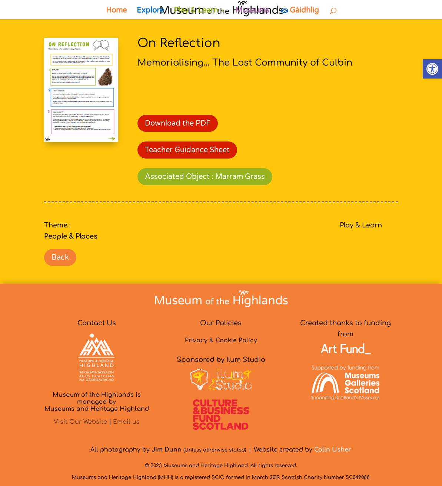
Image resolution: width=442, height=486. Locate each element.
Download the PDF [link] (177, 123)
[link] (432, 69)
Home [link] (116, 11)
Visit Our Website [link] (80, 422)
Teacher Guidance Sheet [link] (187, 150)
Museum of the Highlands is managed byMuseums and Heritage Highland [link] (96, 402)
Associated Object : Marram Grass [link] (205, 176)
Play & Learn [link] (196, 11)
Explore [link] (150, 11)
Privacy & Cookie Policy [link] (221, 340)
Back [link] (60, 257)
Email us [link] (126, 422)
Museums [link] (252, 11)
